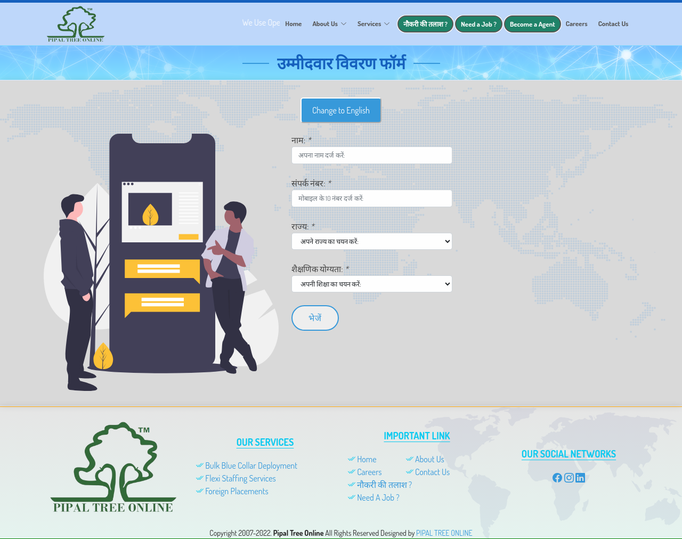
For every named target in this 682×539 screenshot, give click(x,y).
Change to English (341, 117)
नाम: (301, 147)
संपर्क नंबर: (311, 190)
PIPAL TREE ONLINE (444, 532)
